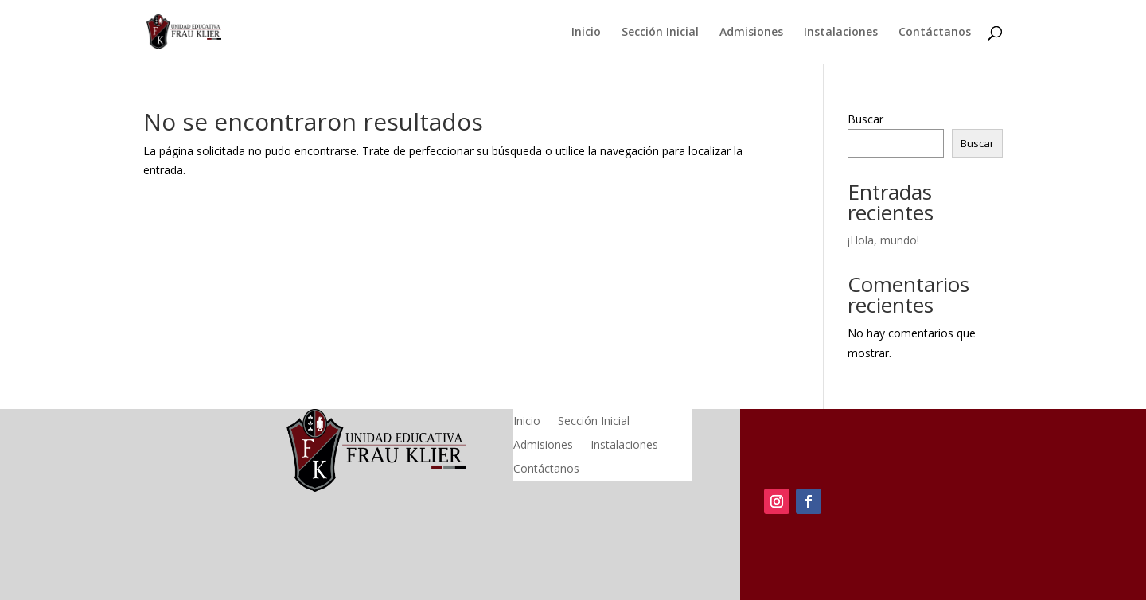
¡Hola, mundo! (883, 239)
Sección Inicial (660, 32)
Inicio (586, 32)
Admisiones (751, 32)
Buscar (865, 119)
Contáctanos (934, 32)
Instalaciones (841, 32)
